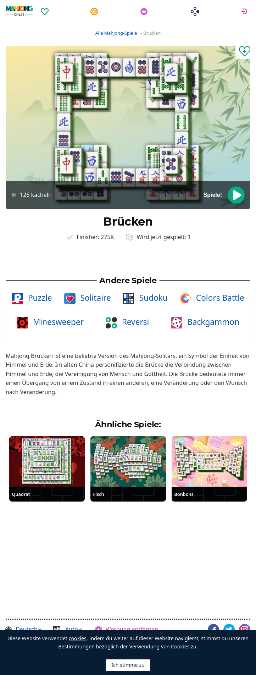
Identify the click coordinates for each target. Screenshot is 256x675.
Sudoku (152, 297)
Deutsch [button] (27, 629)
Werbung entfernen (132, 629)
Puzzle (39, 297)
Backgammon (212, 321)
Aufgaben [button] (95, 11)
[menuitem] (45, 7)
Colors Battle (219, 297)
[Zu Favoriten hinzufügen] (242, 52)
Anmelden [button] (245, 11)
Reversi (134, 321)
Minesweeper (57, 321)
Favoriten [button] (45, 11)
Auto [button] (71, 629)
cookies (78, 638)
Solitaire (94, 297)
